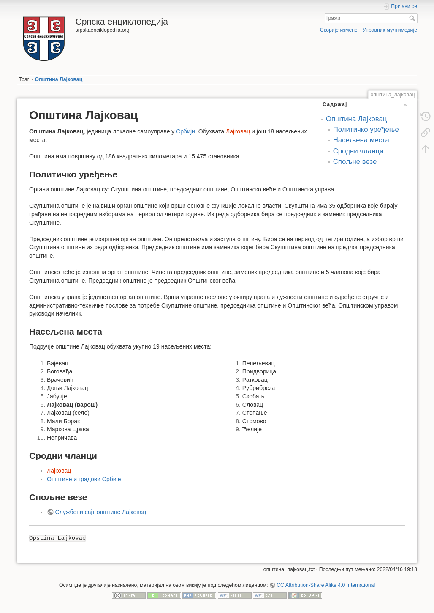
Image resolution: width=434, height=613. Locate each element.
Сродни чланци (358, 151)
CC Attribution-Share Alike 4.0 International (326, 585)
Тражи (413, 18)
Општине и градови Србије (84, 479)
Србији (185, 131)
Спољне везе (355, 162)
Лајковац (238, 131)
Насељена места (361, 140)
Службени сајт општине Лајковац (100, 512)
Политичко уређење (366, 129)
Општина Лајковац (59, 79)
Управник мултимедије (390, 30)
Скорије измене (339, 30)
